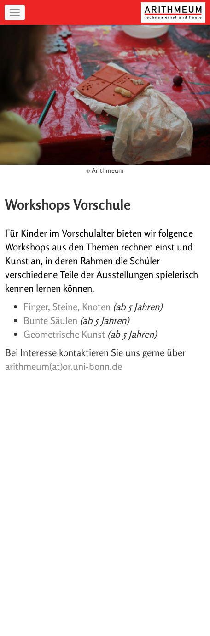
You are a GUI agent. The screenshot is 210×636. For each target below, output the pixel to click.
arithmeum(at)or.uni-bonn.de (63, 366)
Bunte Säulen (50, 320)
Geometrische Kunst (64, 334)
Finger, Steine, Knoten (67, 306)
